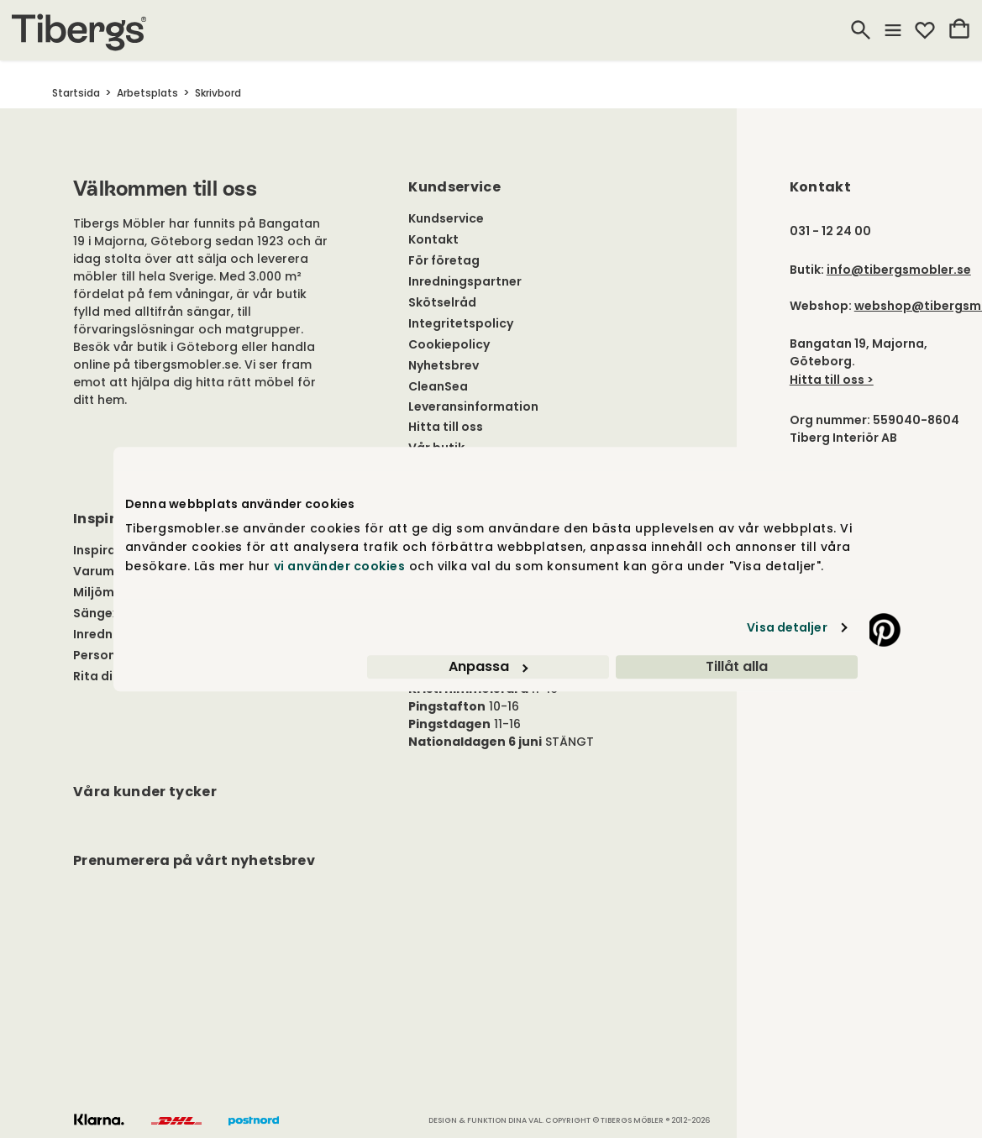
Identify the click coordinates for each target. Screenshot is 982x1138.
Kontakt (433, 239)
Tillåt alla (737, 666)
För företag (444, 260)
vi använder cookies (340, 566)
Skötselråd (442, 302)
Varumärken (111, 571)
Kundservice (446, 218)
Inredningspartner (465, 281)
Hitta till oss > (832, 379)
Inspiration (107, 550)
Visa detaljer (787, 627)
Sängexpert (109, 613)
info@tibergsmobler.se (899, 269)
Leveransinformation (473, 406)
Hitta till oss (445, 426)
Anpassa (488, 666)
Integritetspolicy (460, 323)
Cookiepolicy (449, 344)
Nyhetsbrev (443, 365)
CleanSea (438, 386)
